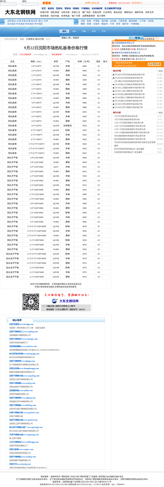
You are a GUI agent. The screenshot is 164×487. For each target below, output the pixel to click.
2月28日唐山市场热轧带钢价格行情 (129, 84)
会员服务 (111, 476)
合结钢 (113, 21)
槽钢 (83, 24)
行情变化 (30, 39)
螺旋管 (105, 24)
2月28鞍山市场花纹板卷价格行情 (128, 81)
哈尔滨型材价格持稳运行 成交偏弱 (129, 149)
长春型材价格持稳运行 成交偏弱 (128, 152)
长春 (28, 21)
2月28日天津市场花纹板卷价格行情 (129, 74)
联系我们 (137, 3)
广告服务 (93, 476)
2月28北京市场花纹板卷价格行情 (128, 78)
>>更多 (160, 71)
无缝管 (96, 24)
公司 (104, 31)
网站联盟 (84, 476)
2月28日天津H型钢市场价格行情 (128, 104)
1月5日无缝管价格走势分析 (126, 116)
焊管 (118, 24)
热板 (89, 21)
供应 (74, 31)
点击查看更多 (148, 39)
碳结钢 (105, 21)
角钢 (89, 24)
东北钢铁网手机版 (112, 8)
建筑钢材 (133, 21)
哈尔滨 (34, 21)
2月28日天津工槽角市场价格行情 (128, 107)
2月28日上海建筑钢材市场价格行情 (129, 88)
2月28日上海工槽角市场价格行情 (128, 91)
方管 (112, 24)
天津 (46, 21)
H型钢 (150, 21)
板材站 (51, 8)
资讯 (94, 31)
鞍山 (14, 21)
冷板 (83, 21)
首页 (43, 8)
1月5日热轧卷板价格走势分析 (127, 119)
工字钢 (142, 21)
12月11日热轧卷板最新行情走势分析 (130, 129)
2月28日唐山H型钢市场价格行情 (128, 101)
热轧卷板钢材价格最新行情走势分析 (130, 139)
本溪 (23, 21)
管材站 (67, 8)
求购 (84, 31)
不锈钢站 (85, 8)
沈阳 (9, 21)
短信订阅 (75, 476)
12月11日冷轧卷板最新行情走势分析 (130, 126)
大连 (19, 21)
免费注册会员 (92, 3)
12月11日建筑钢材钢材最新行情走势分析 (132, 132)
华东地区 (29, 24)
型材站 (59, 8)
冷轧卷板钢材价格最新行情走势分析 (130, 136)
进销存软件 (55, 476)
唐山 (40, 21)
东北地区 (11, 24)
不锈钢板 (135, 24)
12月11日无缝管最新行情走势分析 (129, 123)
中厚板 (96, 21)
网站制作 (66, 476)
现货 (64, 31)
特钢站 (76, 8)
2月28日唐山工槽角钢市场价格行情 (129, 97)
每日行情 (39, 39)
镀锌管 (125, 24)
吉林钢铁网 (97, 8)
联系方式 (143, 49)
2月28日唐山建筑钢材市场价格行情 (129, 94)
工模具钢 (122, 21)
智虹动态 (119, 476)
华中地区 (38, 24)
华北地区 (20, 24)
